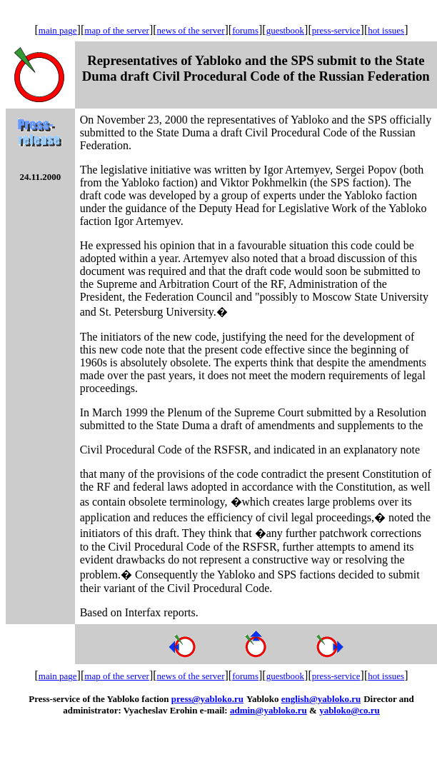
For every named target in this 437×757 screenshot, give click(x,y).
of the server (126, 30)
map (93, 30)
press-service (336, 30)
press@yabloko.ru (207, 698)
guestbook (285, 30)
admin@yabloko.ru (268, 710)
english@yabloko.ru (321, 698)
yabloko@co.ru (349, 710)
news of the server (191, 30)
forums (245, 30)
